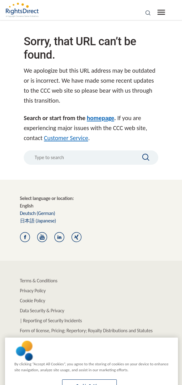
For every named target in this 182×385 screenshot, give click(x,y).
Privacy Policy (33, 291)
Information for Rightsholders (48, 341)
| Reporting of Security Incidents (51, 321)
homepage (100, 118)
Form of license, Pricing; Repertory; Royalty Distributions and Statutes (86, 331)
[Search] (143, 157)
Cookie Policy (32, 301)
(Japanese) (38, 221)
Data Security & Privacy (42, 311)
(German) (37, 213)
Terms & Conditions (38, 281)
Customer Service (66, 138)
